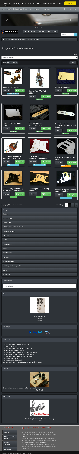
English (47, 9)
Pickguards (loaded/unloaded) (29, 39)
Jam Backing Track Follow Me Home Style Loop (39, 419)
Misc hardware (7, 253)
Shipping (6, 432)
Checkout (41, 31)
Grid (15, 63)
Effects (5, 248)
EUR (38, 9)
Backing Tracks (7, 218)
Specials (5, 294)
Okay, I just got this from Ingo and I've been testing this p (20, 388)
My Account (52, 31)
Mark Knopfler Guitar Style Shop (14, 9)
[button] (7, 20)
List (9, 63)
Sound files (6, 274)
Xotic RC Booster (39, 316)
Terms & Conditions (7, 444)
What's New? (7, 396)
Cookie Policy (18, 5)
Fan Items (6, 257)
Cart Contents (30, 31)
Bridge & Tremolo (9, 231)
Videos (5, 270)
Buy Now (19, 90)
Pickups (6, 235)
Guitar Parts (15, 39)
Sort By (72, 63)
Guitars (5, 214)
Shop (8, 39)
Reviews (5, 368)
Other (5, 240)
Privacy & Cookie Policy (9, 437)
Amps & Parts (7, 244)
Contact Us (7, 449)
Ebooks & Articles (8, 261)
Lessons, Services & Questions (12, 266)
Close (70, 3)
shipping (24, 436)
